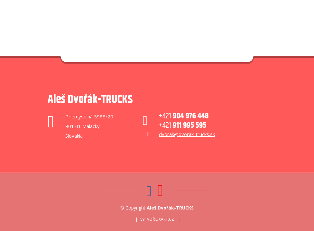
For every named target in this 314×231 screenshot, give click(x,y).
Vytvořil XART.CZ (157, 219)
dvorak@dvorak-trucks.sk (187, 134)
